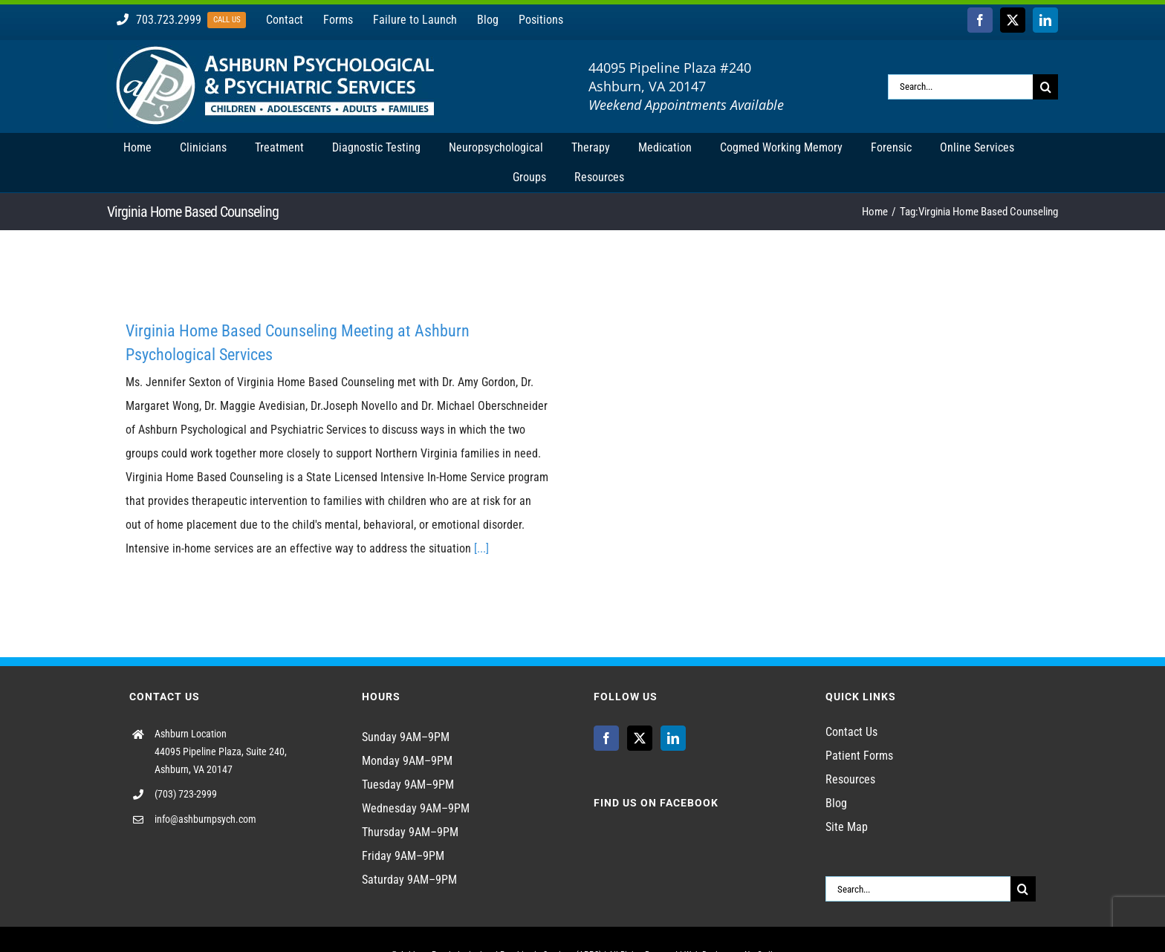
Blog (836, 803)
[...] (481, 548)
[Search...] (960, 87)
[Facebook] (606, 738)
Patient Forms (859, 756)
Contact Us (851, 732)
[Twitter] (639, 738)
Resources (850, 779)
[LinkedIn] (673, 738)
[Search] (1045, 87)
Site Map (846, 827)
